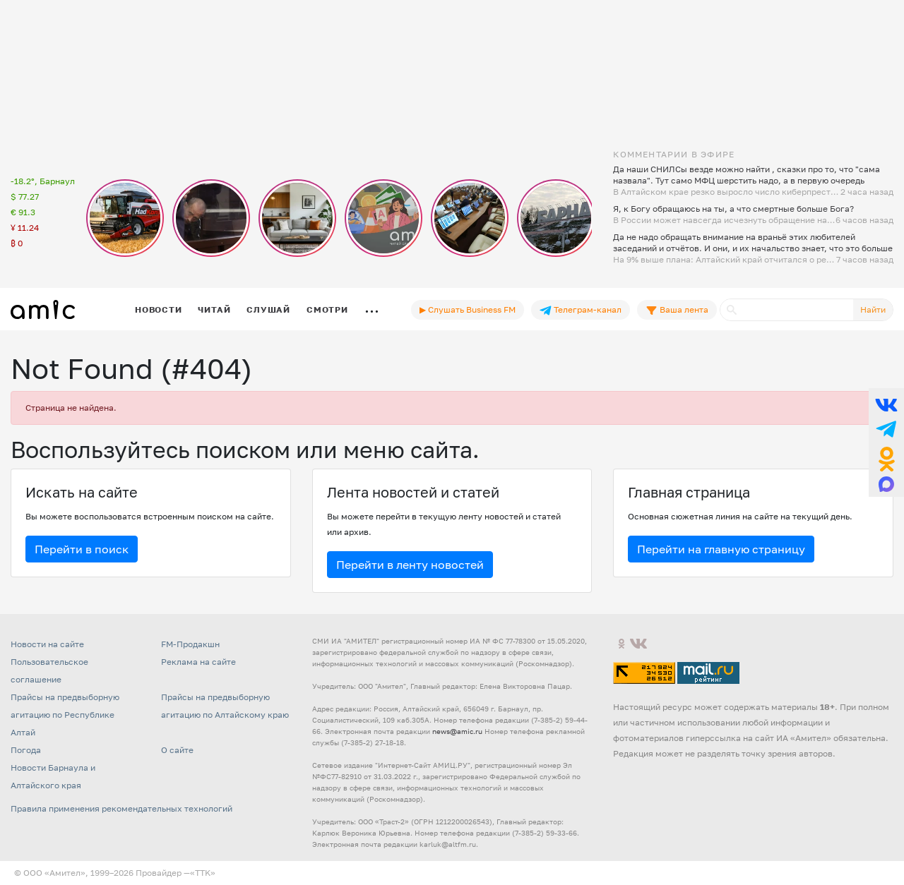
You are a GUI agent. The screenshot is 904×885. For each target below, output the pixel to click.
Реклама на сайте (198, 661)
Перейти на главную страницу (721, 549)
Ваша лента (677, 310)
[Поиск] (786, 309)
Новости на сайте (47, 644)
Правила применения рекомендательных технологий (121, 808)
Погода (26, 750)
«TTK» (202, 872)
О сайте (177, 750)
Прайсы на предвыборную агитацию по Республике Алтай (65, 715)
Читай (214, 309)
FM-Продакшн (190, 644)
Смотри (327, 309)
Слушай (268, 309)
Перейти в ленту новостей (410, 565)
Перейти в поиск (82, 549)
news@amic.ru (457, 731)
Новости (158, 309)
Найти (873, 309)
